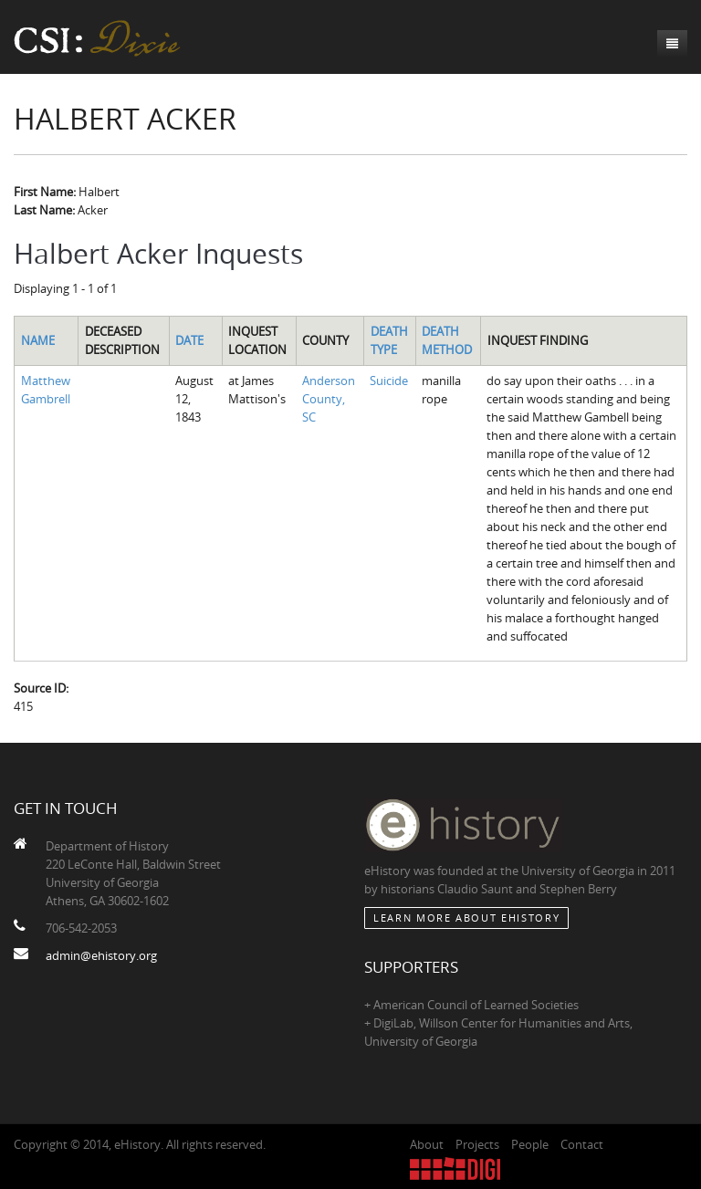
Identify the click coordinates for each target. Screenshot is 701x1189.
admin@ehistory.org (101, 955)
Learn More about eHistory (466, 917)
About (427, 1144)
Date (189, 340)
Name (38, 340)
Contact (581, 1144)
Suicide (389, 380)
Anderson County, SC (328, 398)
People (530, 1144)
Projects (477, 1144)
